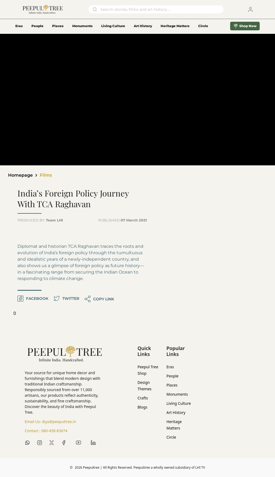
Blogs (142, 407)
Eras (19, 26)
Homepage (20, 175)
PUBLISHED (122, 220)
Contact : (46, 430)
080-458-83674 (54, 430)
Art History (143, 26)
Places (58, 26)
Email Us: (50, 421)
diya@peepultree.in (59, 421)
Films (46, 175)
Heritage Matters (175, 26)
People (37, 26)
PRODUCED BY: (40, 220)
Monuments (82, 26)
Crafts (143, 397)
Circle (171, 437)
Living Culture (113, 26)
